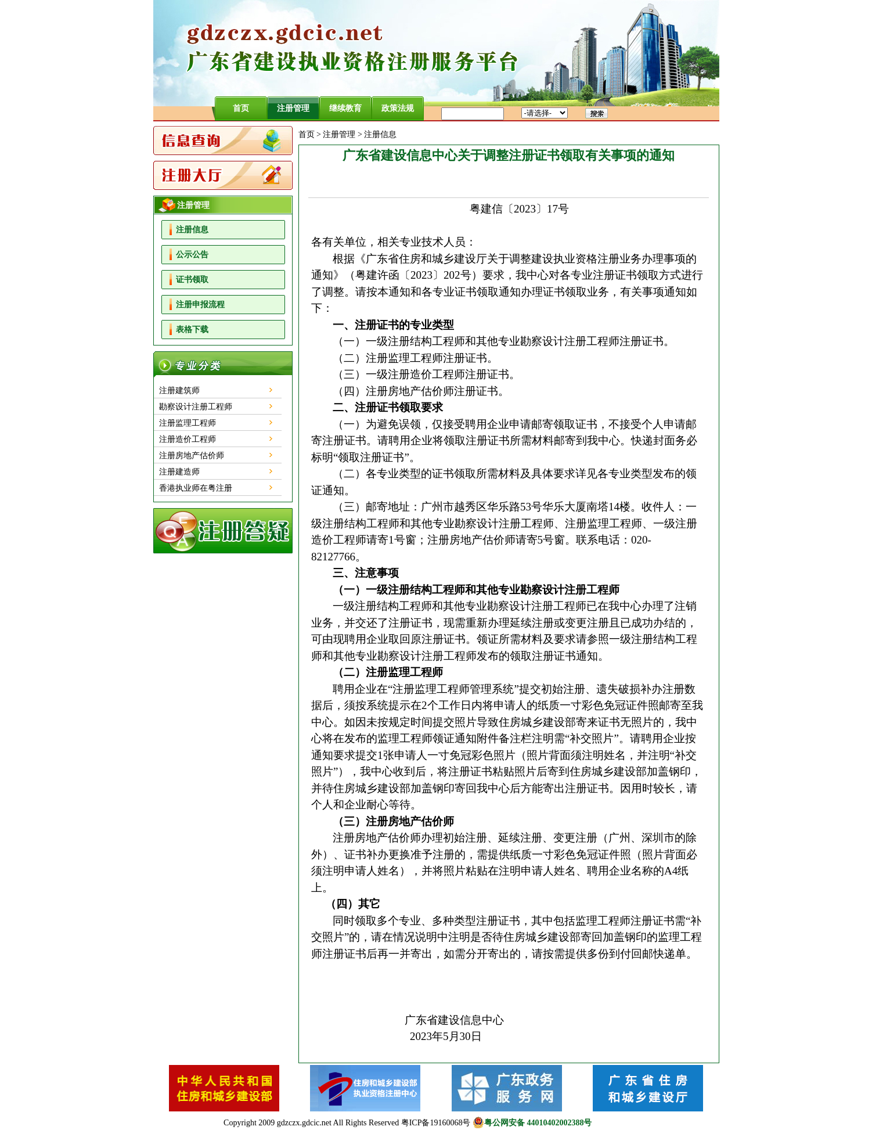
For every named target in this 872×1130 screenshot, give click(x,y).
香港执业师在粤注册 (195, 488)
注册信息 (192, 229)
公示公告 (192, 254)
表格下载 (192, 329)
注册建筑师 (179, 390)
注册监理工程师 (187, 423)
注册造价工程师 (187, 439)
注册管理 (293, 108)
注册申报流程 (200, 304)
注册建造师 (179, 471)
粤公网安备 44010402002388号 (532, 1122)
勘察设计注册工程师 (195, 406)
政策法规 (397, 108)
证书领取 (192, 279)
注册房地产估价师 (191, 455)
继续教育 (345, 108)
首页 (241, 108)
